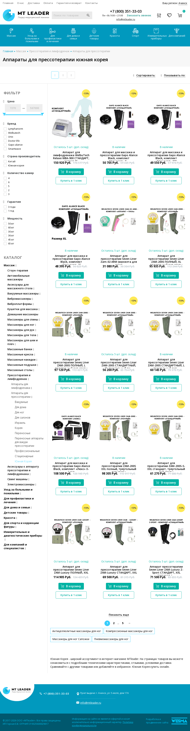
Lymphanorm (13, 128)
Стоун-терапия (17, 270)
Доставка (34, 3)
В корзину (71, 172)
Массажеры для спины (23, 319)
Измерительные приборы (157, 34)
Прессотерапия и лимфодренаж (49, 51)
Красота (115, 32)
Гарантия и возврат (69, 3)
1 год (9, 210)
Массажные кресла (21, 354)
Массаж (11, 32)
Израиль (20, 422)
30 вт (9, 231)
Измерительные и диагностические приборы (23, 535)
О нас (20, 3)
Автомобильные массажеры (18, 277)
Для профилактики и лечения (52, 35)
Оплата (48, 3)
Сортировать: (145, 75)
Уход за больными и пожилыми (32, 35)
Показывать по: (174, 75)
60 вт (9, 227)
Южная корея (14, 165)
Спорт (135, 32)
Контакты (91, 3)
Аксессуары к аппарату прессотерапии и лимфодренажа (23, 470)
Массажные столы (20, 370)
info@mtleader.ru (125, 19)
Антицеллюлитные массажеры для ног (76, 631)
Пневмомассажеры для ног (111, 639)
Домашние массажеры (22, 314)
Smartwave (12, 148)
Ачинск (182, 3)
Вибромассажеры (20, 298)
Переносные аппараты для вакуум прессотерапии (29, 442)
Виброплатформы (20, 304)
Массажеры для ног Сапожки (70, 639)
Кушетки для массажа (23, 309)
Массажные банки (20, 349)
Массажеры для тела (22, 335)
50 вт (9, 223)
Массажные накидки (22, 359)
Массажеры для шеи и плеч (22, 342)
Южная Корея (23, 461)
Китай (9, 161)
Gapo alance (13, 144)
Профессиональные (27, 451)
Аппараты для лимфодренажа (21, 386)
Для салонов (22, 417)
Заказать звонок (139, 15)
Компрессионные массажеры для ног (129, 631)
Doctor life (12, 140)
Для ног (19, 412)
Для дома (20, 407)
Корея (18, 428)
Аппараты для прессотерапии (91, 51)
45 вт (9, 239)
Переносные (22, 433)
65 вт (9, 243)
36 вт (9, 235)
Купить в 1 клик (71, 180)
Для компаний (176, 32)
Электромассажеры (21, 484)
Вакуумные (21, 402)
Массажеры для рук (21, 330)
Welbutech (12, 132)
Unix (8, 136)
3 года (9, 207)
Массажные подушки (22, 365)
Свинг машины (18, 479)
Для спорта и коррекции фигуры (21, 524)
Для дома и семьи (73, 34)
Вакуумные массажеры (23, 293)
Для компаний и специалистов (15, 546)
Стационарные (24, 456)
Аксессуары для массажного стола (20, 286)
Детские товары (94, 34)
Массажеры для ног (21, 324)
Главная (8, 3)
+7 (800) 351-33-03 (126, 11)
